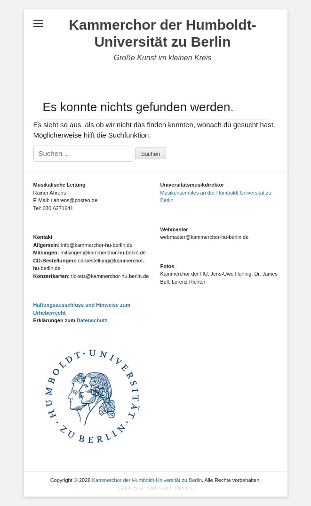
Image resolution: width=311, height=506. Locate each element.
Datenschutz (92, 320)
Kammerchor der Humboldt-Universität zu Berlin (147, 480)
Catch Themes (175, 487)
